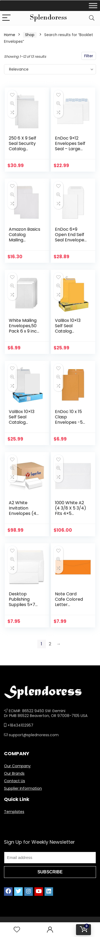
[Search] (91, 18)
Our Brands (14, 773)
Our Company (17, 766)
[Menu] (6, 18)
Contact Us (14, 781)
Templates (14, 811)
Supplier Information (23, 788)
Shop (29, 34)
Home (9, 34)
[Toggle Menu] (93, 5)
